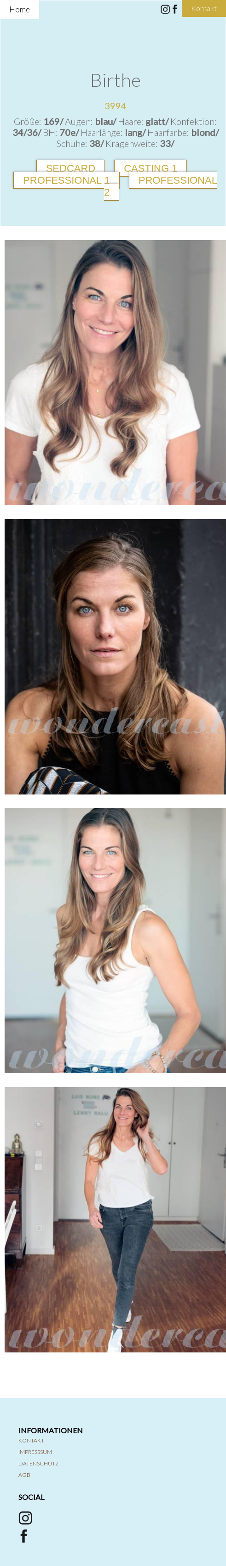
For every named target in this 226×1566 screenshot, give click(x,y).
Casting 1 (150, 168)
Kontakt (31, 1440)
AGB (24, 1474)
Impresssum (35, 1451)
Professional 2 (160, 186)
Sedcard (71, 168)
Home (19, 9)
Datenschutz (38, 1463)
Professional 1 (66, 180)
